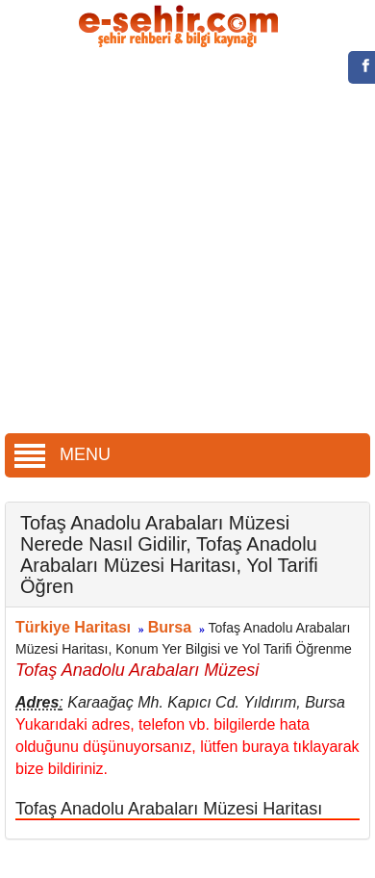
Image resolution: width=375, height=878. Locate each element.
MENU (62, 454)
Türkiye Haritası (73, 627)
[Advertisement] (180, 243)
